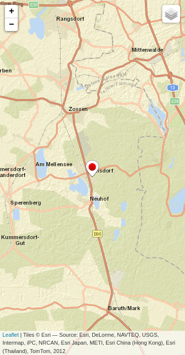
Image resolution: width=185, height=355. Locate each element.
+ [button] (11, 11)
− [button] (11, 25)
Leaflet (10, 335)
